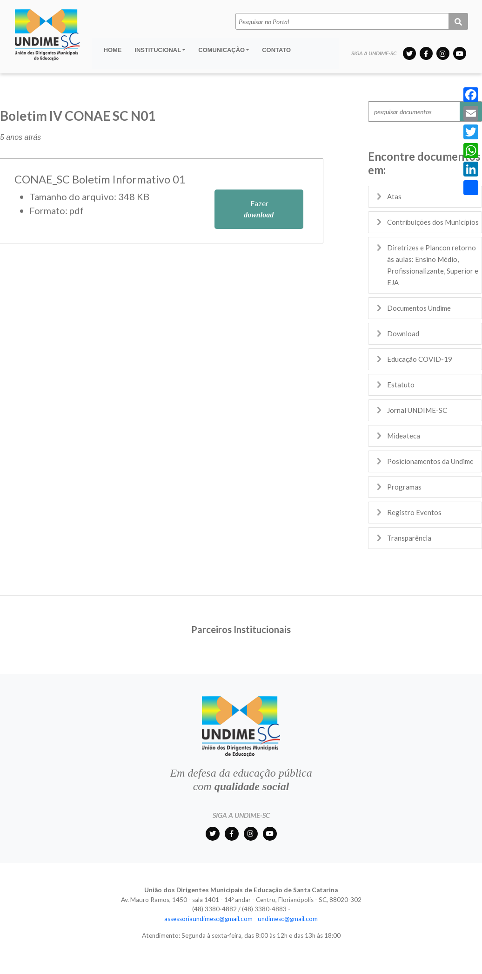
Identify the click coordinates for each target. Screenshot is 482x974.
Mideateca (403, 435)
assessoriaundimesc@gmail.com (208, 918)
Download (403, 333)
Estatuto (401, 384)
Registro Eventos (414, 512)
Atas (394, 196)
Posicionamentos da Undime (430, 461)
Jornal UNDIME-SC (417, 410)
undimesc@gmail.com (288, 918)
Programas (404, 487)
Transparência (409, 538)
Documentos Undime (419, 308)
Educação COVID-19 (419, 359)
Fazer (259, 209)
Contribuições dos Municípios (433, 222)
